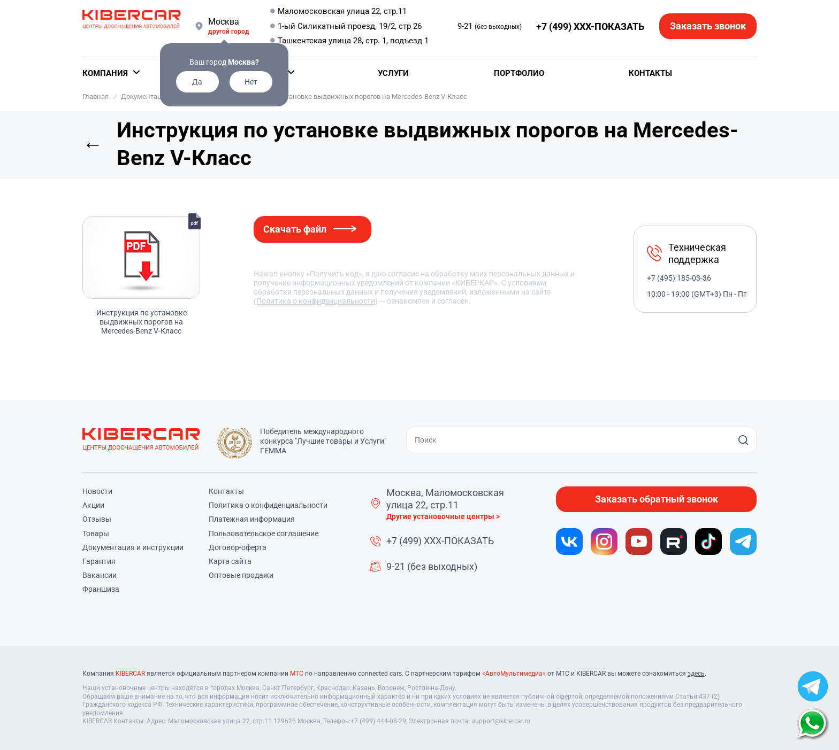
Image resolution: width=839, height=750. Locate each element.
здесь (696, 673)
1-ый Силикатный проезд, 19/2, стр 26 (350, 26)
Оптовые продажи (241, 575)
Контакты (650, 73)
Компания (105, 73)
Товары (95, 533)
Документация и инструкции (133, 547)
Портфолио (519, 73)
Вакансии (99, 575)
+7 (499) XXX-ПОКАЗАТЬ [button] (590, 26)
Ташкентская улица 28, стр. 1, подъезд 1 (353, 40)
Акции (93, 505)
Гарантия (99, 561)
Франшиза (100, 589)
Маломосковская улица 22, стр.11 (342, 11)
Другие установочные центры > (443, 516)
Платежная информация (252, 519)
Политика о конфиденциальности (315, 301)
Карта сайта (230, 561)
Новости (97, 491)
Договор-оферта (237, 547)
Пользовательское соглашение (263, 533)
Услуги (393, 73)
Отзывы (96, 519)
